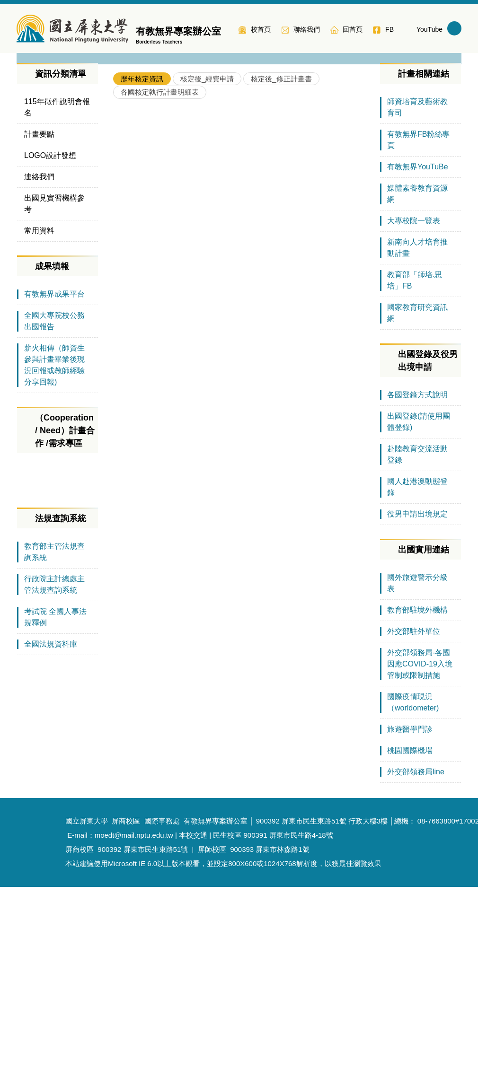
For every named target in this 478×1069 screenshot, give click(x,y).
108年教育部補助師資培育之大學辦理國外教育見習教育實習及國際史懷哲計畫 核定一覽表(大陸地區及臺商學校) (246, 511)
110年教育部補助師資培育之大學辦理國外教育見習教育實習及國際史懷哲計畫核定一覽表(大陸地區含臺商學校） (246, 453)
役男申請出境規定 (417, 696)
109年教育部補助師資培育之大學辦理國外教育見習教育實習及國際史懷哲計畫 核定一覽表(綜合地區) (246, 492)
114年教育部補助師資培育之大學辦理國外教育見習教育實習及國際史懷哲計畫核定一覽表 (246, 298)
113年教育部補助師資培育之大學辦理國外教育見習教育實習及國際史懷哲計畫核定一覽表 (246, 317)
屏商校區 (79, 1031)
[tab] (142, 260)
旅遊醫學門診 (410, 911)
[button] (28, 142)
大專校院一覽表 (413, 403)
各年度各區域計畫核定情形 (172, 356)
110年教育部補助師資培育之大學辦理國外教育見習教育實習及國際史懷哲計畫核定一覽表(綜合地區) (246, 433)
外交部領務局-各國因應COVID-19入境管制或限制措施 (419, 846)
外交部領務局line (415, 954)
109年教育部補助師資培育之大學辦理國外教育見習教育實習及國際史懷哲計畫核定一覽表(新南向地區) (246, 472)
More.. (356, 533)
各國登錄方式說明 (417, 577)
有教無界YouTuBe (417, 349)
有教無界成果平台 (54, 476)
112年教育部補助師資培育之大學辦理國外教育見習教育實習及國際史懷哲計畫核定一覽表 (246, 337)
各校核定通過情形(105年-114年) (181, 375)
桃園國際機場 (410, 933)
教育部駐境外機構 (417, 792)
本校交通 (193, 1017)
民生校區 (227, 1017)
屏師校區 (212, 1031)
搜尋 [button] (454, 28)
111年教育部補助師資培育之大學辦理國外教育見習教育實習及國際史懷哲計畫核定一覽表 (246, 395)
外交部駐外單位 (413, 813)
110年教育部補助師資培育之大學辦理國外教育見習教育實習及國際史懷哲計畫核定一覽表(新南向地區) (246, 414)
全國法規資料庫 (50, 850)
